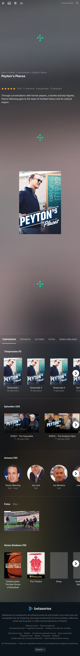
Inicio (3, 72)
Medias (37, 636)
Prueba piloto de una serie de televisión (26, 638)
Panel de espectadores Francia (56, 638)
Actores (39, 339)
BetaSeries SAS (26, 636)
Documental (23, 72)
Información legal (15, 633)
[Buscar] (77, 3)
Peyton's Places (39, 72)
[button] (13, 477)
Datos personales (65, 633)
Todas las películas (47, 626)
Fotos (51, 339)
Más (15, 504)
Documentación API (17, 628)
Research (56, 636)
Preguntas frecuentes (34, 628)
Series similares (68, 339)
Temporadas (9, 339)
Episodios (25, 339)
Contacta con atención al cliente (58, 628)
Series (12, 72)
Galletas (27, 633)
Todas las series (31, 626)
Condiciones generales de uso (44, 633)
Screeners (46, 636)
